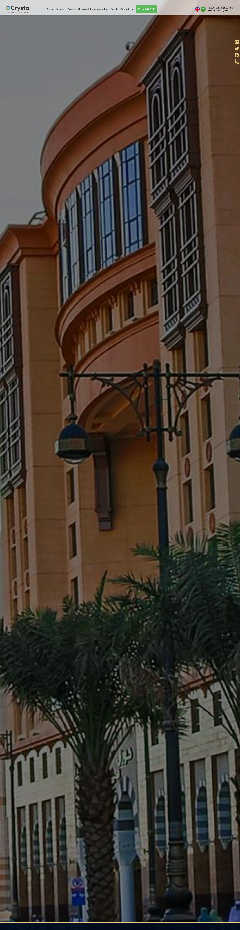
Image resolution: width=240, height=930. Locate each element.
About (50, 9)
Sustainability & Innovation (93, 9)
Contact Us (126, 9)
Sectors (72, 9)
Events (114, 9)
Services (60, 9)
